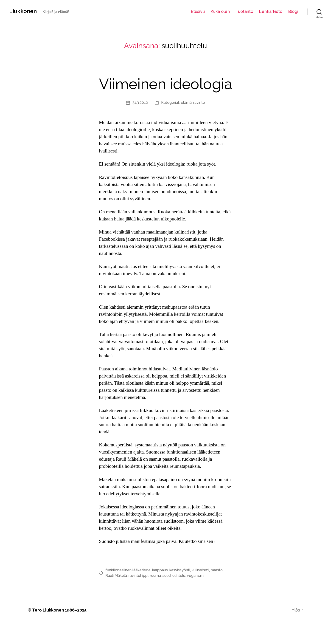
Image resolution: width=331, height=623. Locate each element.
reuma (155, 575)
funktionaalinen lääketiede (128, 570)
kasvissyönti (179, 570)
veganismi (195, 575)
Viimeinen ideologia (165, 84)
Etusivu (198, 11)
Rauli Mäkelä (116, 575)
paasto (217, 570)
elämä (186, 102)
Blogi (293, 11)
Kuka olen (220, 11)
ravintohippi (138, 575)
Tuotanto (244, 11)
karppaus (160, 570)
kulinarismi (200, 570)
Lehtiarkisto (270, 11)
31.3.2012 (140, 102)
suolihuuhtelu (174, 575)
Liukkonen (23, 11)
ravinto (199, 102)
